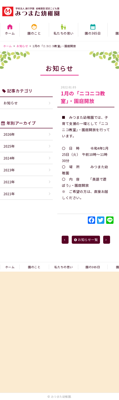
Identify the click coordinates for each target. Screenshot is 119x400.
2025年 (9, 146)
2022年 (9, 181)
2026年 (9, 134)
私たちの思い (64, 33)
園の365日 (93, 33)
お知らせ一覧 (86, 239)
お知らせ (10, 102)
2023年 (9, 170)
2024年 (9, 158)
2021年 (9, 193)
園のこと (34, 33)
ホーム (10, 33)
